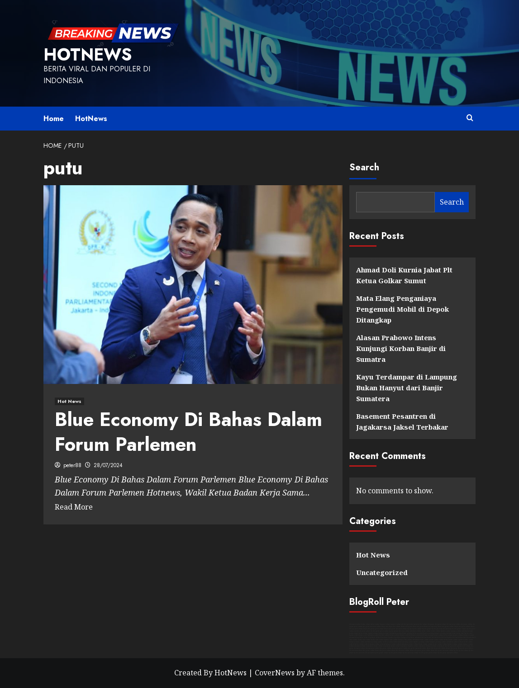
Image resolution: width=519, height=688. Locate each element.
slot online (423, 624)
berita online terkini (426, 644)
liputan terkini (458, 635)
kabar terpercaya (382, 637)
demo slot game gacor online (373, 629)
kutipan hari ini (463, 637)
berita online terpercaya (382, 646)
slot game (431, 624)
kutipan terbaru (416, 635)
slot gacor (407, 624)
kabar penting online (405, 642)
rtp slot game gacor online (380, 631)
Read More (74, 507)
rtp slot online (417, 629)
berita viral (460, 633)
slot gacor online (440, 624)
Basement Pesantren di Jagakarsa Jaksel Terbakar (402, 421)
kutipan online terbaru (393, 644)
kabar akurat (363, 633)
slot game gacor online (400, 648)
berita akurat (353, 633)
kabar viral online (377, 640)
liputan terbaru (405, 635)
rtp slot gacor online (395, 653)
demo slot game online (446, 626)
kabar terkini (447, 635)
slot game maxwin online (372, 626)
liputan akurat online (465, 640)
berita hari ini (432, 637)
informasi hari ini (421, 637)
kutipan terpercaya (407, 637)
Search (364, 167)
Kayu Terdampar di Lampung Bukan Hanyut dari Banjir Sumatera (406, 387)
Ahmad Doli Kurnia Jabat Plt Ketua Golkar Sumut (404, 275)
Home (53, 118)
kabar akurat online (451, 640)
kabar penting (418, 633)
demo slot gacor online (462, 626)
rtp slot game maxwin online (399, 631)
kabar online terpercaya (399, 646)
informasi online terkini (410, 644)
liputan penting (428, 633)
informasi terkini (427, 635)
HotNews (87, 54)
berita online (365, 624)
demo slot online (394, 626)
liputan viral (353, 635)
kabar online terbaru (362, 644)
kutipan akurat (384, 633)
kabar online (375, 624)
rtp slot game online (459, 629)
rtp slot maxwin (446, 629)
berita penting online (390, 642)
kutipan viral (362, 635)
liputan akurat (373, 633)
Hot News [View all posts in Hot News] (69, 401)
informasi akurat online (421, 640)
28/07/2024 (108, 465)
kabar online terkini (440, 644)
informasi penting (396, 633)
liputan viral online (391, 640)
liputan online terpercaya (417, 646)
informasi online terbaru (455, 642)
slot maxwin (415, 624)
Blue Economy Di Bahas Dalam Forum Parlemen (188, 432)
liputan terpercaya (394, 637)
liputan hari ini (452, 637)
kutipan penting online (438, 642)
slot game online (466, 624)
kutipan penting (440, 633)
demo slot (384, 626)
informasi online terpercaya (363, 646)
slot (402, 624)
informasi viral (451, 633)
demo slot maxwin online (400, 650)
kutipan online (395, 624)
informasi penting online (373, 642)
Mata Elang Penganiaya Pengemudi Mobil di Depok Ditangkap (402, 309)
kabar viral (468, 633)
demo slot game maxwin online (395, 629)
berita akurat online (436, 640)
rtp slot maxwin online (362, 631)
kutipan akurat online (357, 642)
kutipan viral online (405, 640)
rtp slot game (426, 629)
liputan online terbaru (377, 644)
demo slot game (406, 626)
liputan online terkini (455, 644)
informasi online (355, 624)
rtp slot (409, 629)
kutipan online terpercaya (435, 646)
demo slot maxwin (430, 626)
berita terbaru (385, 635)
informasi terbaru (374, 635)
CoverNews (275, 673)
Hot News (373, 554)
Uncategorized (382, 572)
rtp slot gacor (436, 629)
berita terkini (438, 635)
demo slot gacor (418, 626)
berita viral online (364, 640)
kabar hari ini (442, 637)
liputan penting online (421, 642)
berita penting (407, 633)
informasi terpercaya (356, 637)
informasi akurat (467, 631)
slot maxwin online (453, 624)
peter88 (72, 465)
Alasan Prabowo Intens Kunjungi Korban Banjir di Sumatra (401, 348)
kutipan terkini (468, 635)
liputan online (385, 624)
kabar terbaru (395, 635)
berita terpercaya (370, 637)
